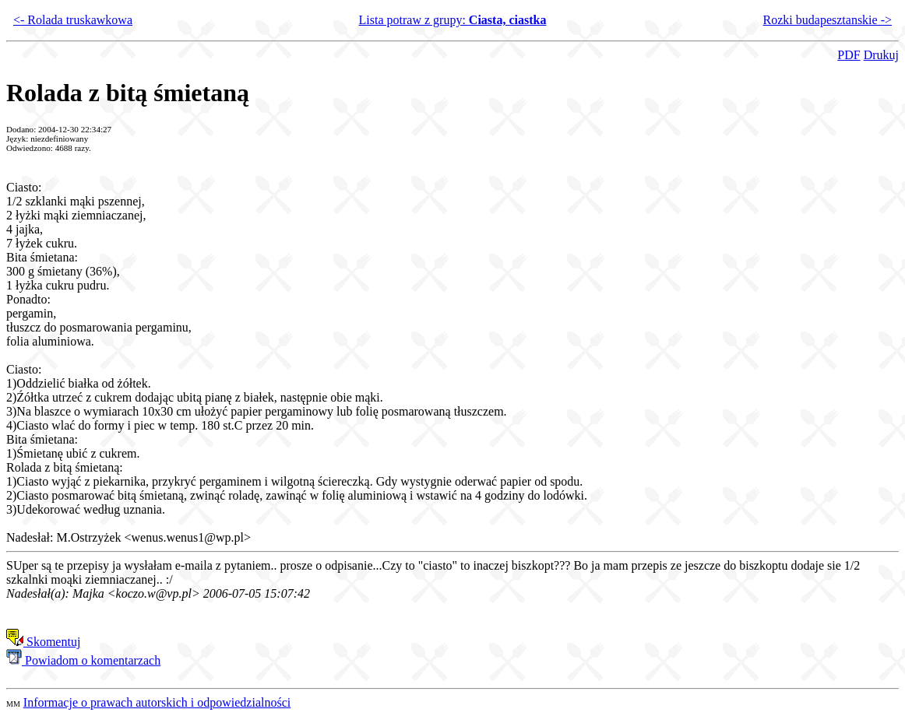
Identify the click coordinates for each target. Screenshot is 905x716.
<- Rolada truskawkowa (72, 19)
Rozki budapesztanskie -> (827, 19)
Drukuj (881, 54)
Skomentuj (43, 641)
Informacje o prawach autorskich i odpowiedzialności (157, 702)
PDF (848, 54)
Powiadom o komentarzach (83, 660)
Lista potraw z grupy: (453, 19)
